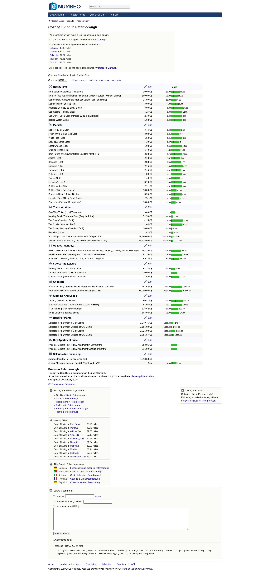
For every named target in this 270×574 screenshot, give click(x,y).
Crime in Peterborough (67, 398)
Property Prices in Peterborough (72, 408)
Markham (54, 51)
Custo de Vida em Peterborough (86, 471)
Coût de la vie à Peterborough (85, 479)
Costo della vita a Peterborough (85, 475)
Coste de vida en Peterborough (85, 482)
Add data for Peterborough (93, 39)
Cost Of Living (57, 14)
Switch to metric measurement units (105, 80)
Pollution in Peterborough (68, 405)
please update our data (142, 376)
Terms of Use (127, 569)
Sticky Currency (79, 80)
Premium (113, 14)
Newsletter (91, 564)
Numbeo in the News (70, 564)
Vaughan (54, 59)
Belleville (54, 55)
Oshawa (54, 48)
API (133, 564)
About (51, 564)
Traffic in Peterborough (67, 412)
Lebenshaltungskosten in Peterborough (89, 468)
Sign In (98, 496)
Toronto (53, 62)
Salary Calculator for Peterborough (198, 401)
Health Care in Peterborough (70, 402)
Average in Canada (106, 67)
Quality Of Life (96, 14)
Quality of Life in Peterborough (71, 395)
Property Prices (77, 14)
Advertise (106, 564)
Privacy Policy (146, 569)
